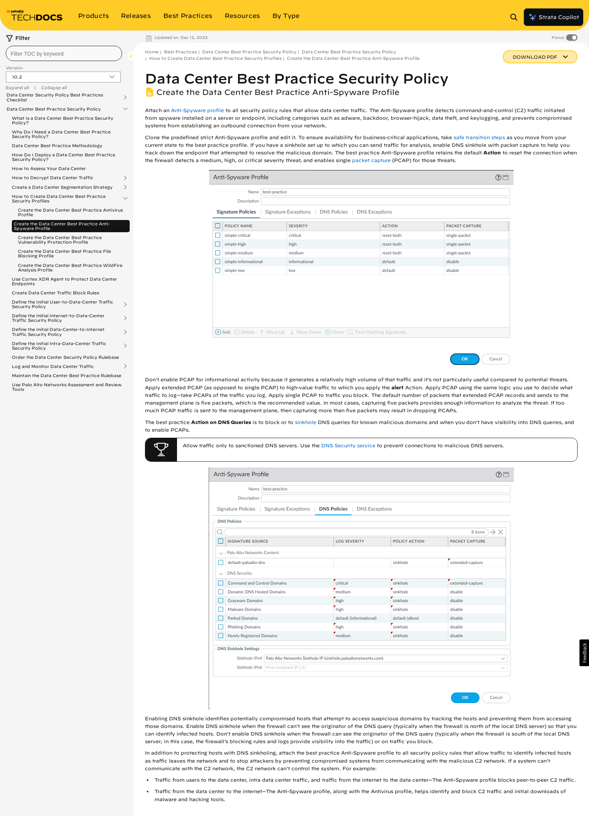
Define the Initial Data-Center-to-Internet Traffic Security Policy (58, 331)
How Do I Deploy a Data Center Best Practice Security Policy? (63, 157)
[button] (584, 652)
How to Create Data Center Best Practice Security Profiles (59, 198)
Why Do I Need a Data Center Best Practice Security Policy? (61, 134)
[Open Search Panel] (516, 17)
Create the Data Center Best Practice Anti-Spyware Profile (62, 226)
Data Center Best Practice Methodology (57, 145)
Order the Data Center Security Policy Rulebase (65, 357)
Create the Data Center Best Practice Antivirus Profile (70, 212)
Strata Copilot (553, 17)
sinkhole (305, 422)
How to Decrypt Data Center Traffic (52, 177)
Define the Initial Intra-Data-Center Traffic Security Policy (59, 345)
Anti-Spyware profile (197, 110)
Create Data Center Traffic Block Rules (55, 292)
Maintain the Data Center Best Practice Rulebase (66, 375)
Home (152, 51)
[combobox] (64, 53)
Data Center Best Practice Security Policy (53, 109)
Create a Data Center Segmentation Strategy (62, 187)
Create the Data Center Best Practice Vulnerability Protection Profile (60, 239)
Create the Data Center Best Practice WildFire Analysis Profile (70, 267)
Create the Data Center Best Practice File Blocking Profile (64, 253)
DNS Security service (348, 445)
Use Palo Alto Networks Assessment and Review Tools (67, 387)
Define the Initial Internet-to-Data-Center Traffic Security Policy (58, 318)
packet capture (371, 160)
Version (14, 67)
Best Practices (180, 51)
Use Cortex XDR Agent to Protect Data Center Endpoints (64, 281)
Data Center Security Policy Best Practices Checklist (54, 97)
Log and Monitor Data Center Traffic (53, 366)
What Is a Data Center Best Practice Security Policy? (62, 120)
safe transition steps (479, 137)
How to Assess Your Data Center (49, 168)
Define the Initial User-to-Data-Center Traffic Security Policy (62, 304)
